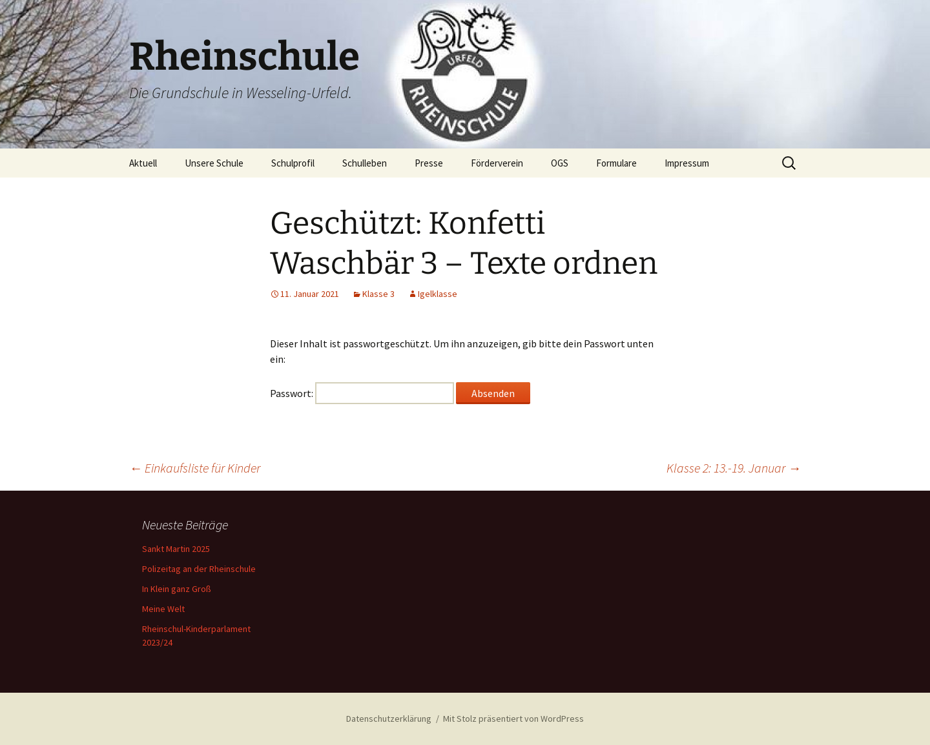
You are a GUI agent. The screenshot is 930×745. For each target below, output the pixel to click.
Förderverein (497, 163)
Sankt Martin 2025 (176, 549)
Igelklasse (437, 294)
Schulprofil (293, 163)
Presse (429, 163)
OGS (559, 163)
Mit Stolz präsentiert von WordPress (513, 718)
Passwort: (362, 393)
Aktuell (143, 163)
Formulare (616, 163)
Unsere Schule (214, 163)
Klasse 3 (378, 294)
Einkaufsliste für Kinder (194, 468)
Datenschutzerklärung (388, 718)
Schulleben (364, 163)
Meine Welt (163, 609)
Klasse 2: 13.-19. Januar (733, 468)
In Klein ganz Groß (176, 589)
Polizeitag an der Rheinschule (199, 569)
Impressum (687, 163)
